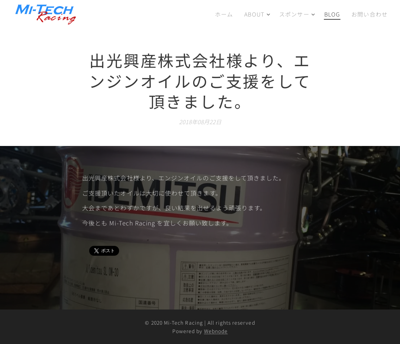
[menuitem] (228, 14)
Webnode (216, 331)
